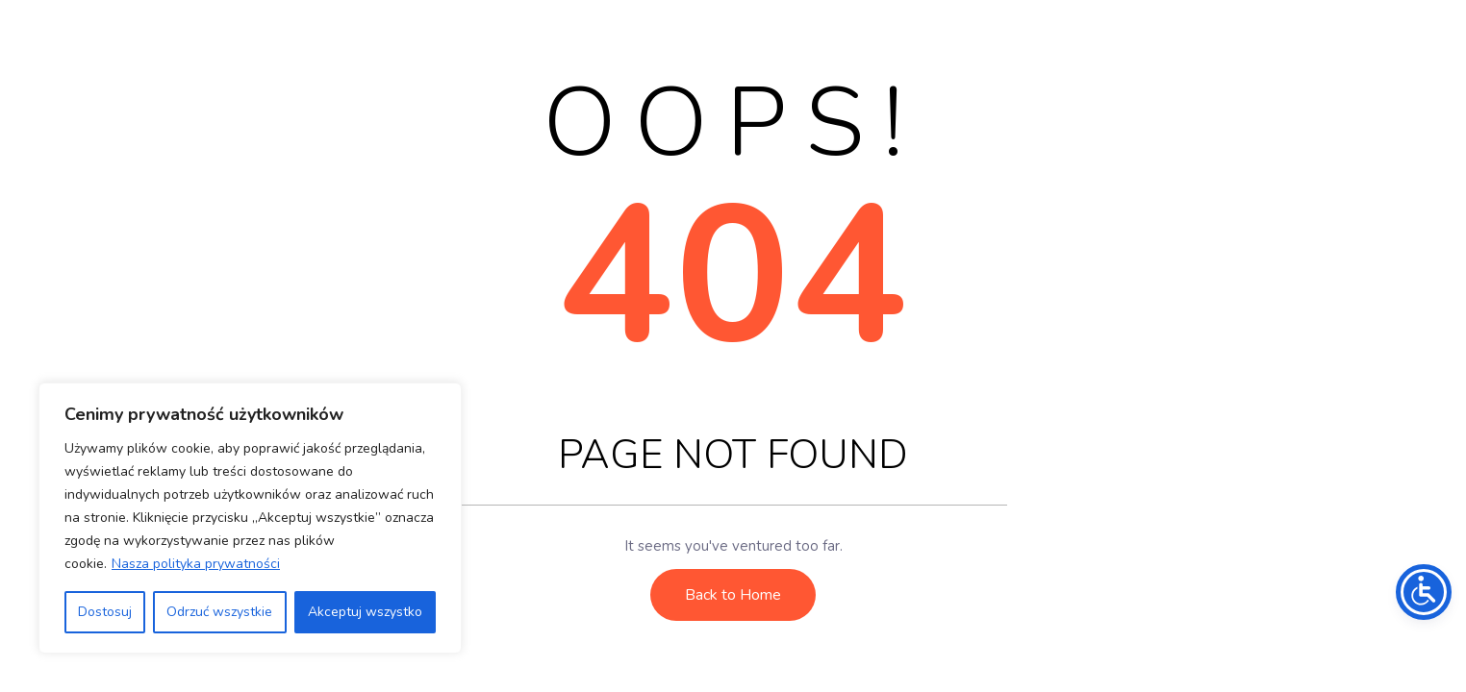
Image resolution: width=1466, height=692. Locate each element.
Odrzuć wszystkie (219, 612)
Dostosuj (105, 612)
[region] (250, 518)
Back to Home (733, 595)
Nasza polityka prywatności (196, 564)
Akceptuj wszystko (365, 612)
